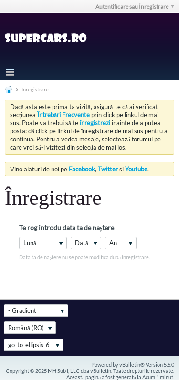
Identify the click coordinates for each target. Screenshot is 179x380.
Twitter (108, 169)
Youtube (136, 169)
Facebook (82, 169)
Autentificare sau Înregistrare (134, 6)
